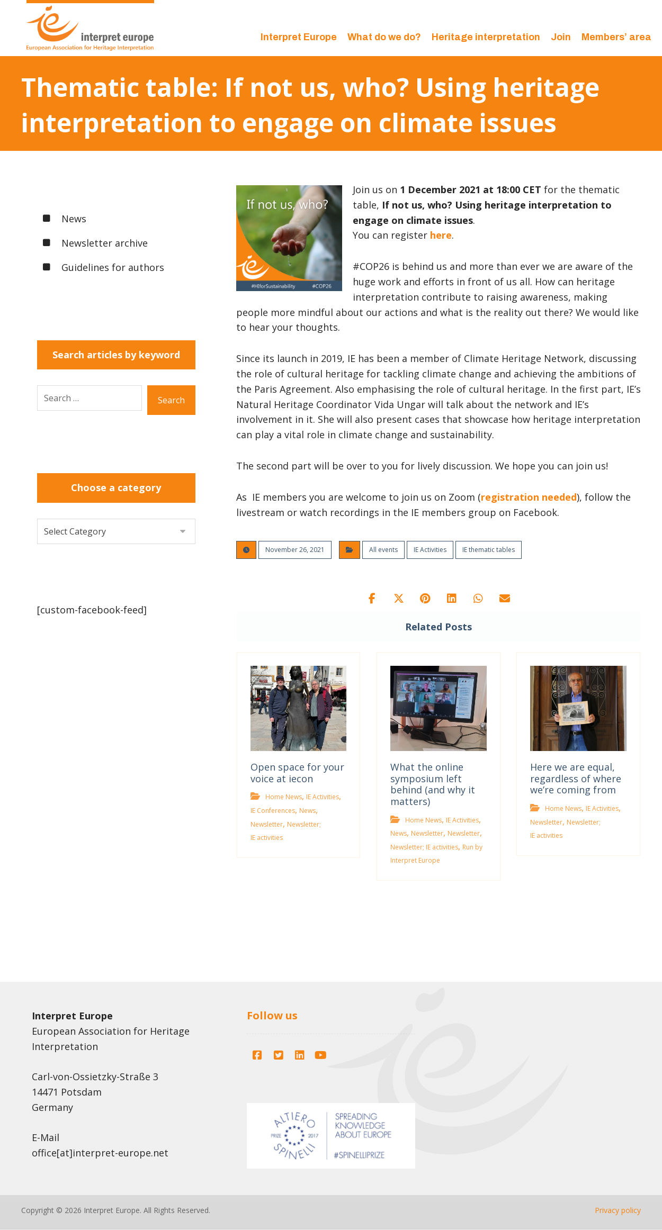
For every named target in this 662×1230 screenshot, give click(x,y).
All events (383, 549)
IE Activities (430, 549)
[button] (372, 598)
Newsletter (267, 824)
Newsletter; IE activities (424, 847)
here (441, 235)
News (307, 810)
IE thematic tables (488, 549)
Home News (283, 796)
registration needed (529, 497)
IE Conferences (273, 810)
